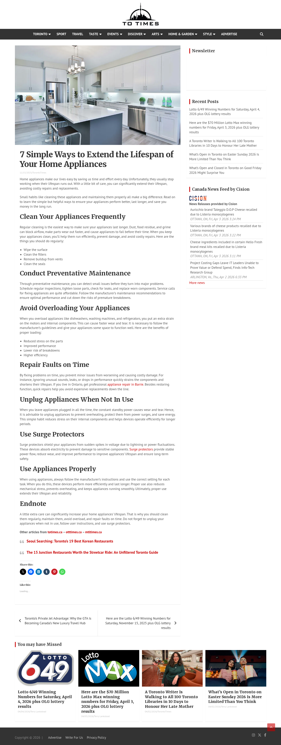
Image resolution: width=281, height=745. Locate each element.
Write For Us (74, 737)
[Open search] (261, 34)
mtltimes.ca (93, 532)
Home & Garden (181, 34)
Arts (155, 34)
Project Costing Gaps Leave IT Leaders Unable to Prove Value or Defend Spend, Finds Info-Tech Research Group (224, 267)
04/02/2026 (151, 711)
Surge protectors (141, 449)
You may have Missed (40, 644)
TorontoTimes (39, 172)
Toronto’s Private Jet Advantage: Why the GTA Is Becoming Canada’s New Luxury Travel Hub (58, 620)
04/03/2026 (87, 716)
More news (197, 283)
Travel (77, 34)
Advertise (229, 34)
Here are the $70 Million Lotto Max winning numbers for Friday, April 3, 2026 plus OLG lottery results (224, 127)
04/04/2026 (24, 711)
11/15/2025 (26, 172)
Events (113, 34)
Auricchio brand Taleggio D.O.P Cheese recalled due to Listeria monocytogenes (223, 211)
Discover (135, 34)
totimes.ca (55, 532)
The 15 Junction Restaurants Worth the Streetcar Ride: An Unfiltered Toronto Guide (92, 552)
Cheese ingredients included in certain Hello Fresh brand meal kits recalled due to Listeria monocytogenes (226, 247)
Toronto (40, 34)
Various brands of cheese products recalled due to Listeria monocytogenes (225, 228)
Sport (61, 34)
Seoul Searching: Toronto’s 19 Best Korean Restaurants (70, 541)
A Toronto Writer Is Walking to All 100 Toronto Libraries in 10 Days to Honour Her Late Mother (223, 143)
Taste (93, 34)
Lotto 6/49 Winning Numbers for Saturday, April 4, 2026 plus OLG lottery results (224, 111)
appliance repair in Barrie (125, 384)
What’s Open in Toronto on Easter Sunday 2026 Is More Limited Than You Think (224, 156)
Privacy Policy (96, 737)
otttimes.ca (74, 532)
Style (207, 34)
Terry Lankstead (38, 711)
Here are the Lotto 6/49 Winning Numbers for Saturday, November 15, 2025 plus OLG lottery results (138, 623)
